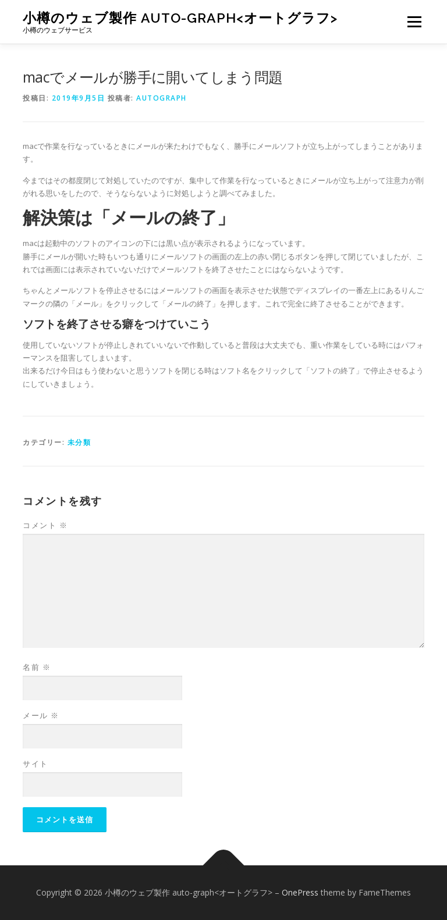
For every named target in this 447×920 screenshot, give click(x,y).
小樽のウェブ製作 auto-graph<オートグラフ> (180, 18)
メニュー (414, 21)
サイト (35, 763)
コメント (45, 525)
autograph (161, 98)
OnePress (300, 892)
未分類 (79, 442)
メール (41, 715)
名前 (37, 667)
